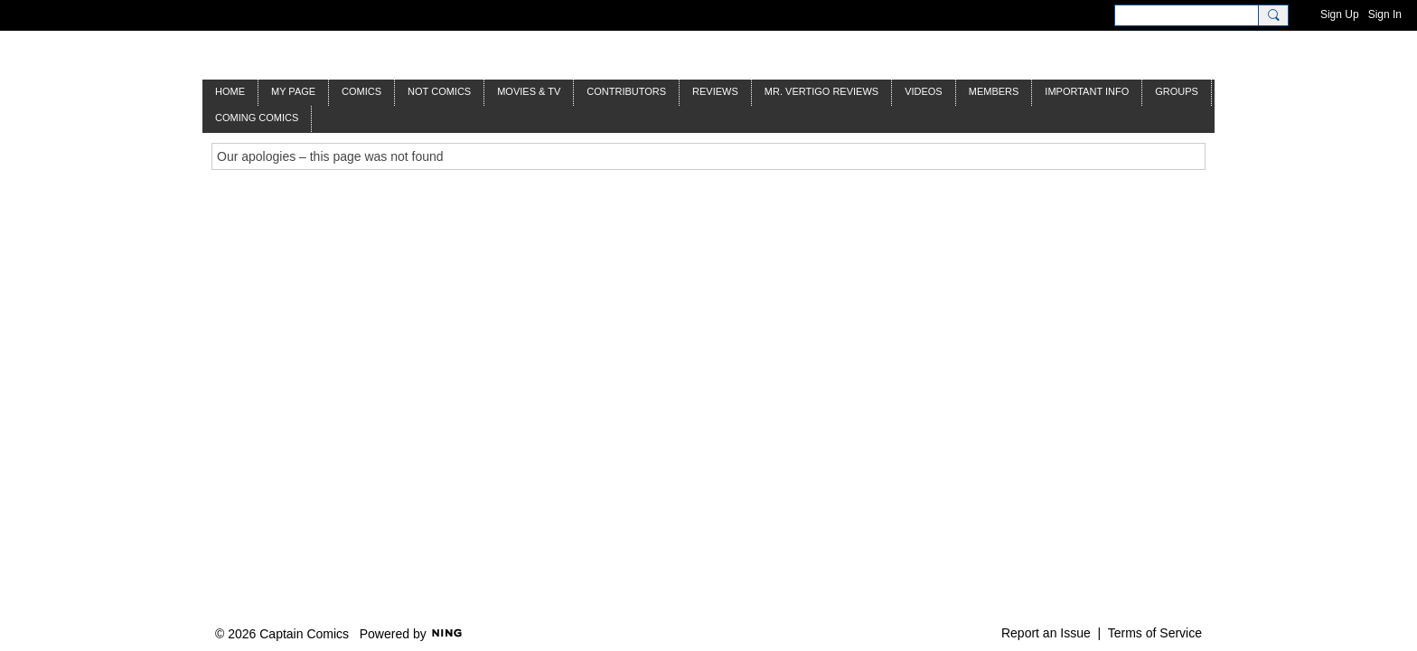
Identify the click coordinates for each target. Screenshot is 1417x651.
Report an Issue (1046, 633)
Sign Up (1339, 14)
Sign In (1385, 14)
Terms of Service (1155, 633)
